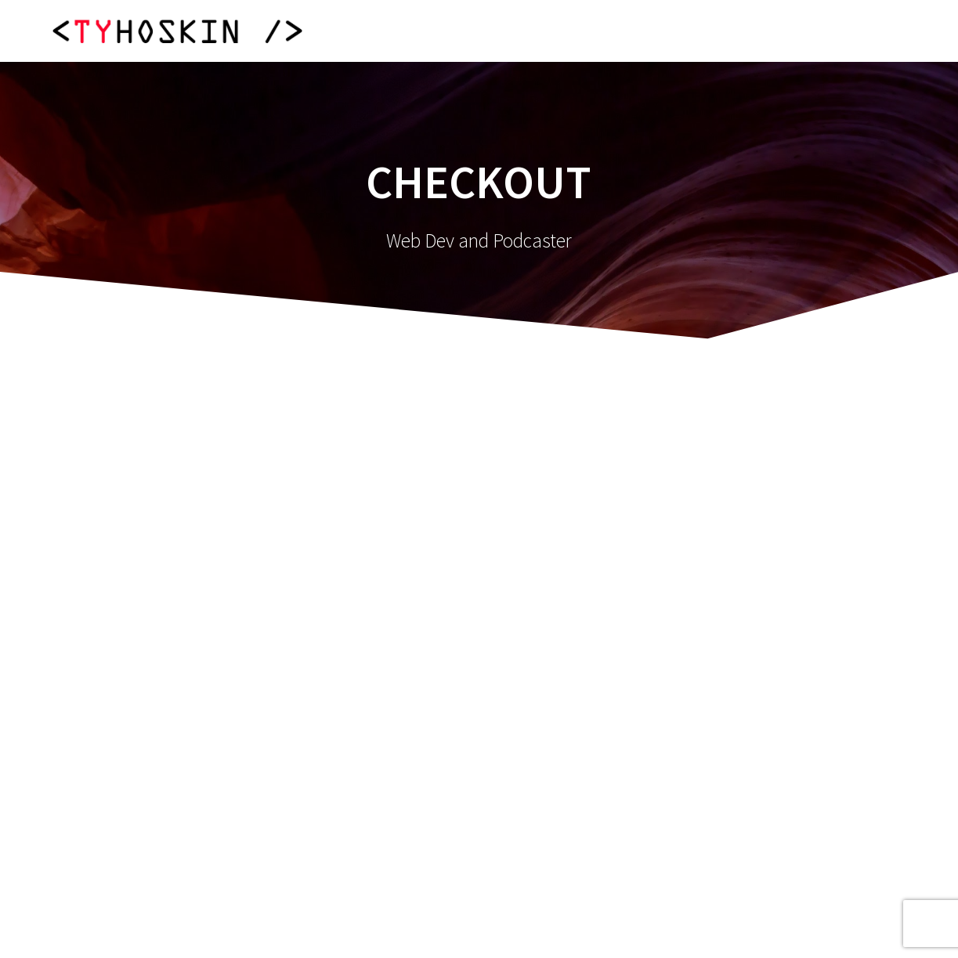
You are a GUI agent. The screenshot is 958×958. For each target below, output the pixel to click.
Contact (865, 30)
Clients (775, 30)
